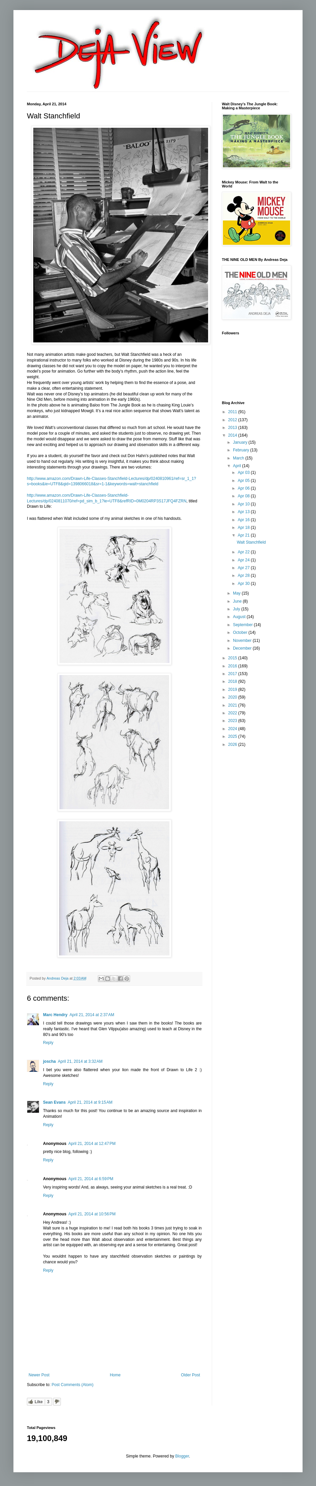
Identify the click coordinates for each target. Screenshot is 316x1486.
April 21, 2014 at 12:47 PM (91, 1143)
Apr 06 (244, 488)
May (237, 593)
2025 (233, 736)
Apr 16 (244, 519)
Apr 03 (244, 472)
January (240, 442)
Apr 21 (244, 535)
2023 (233, 720)
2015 (233, 658)
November (243, 640)
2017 (233, 673)
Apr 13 (244, 511)
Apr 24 (244, 560)
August (240, 616)
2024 (233, 728)
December (243, 648)
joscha (49, 1061)
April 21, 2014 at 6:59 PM (90, 1178)
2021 (233, 705)
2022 (233, 713)
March (239, 458)
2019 (233, 689)
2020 (233, 697)
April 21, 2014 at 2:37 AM (92, 1014)
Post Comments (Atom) (72, 1384)
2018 (233, 681)
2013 (233, 427)
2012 (233, 420)
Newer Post (39, 1375)
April (237, 465)
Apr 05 (244, 480)
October (240, 632)
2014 (233, 435)
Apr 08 (244, 496)
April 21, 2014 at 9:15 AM (90, 1102)
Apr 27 (244, 567)
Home (115, 1375)
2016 (233, 666)
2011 (233, 411)
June (238, 601)
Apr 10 (244, 504)
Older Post (190, 1375)
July (237, 609)
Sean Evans (54, 1102)
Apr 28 (244, 575)
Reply (48, 1042)
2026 (233, 744)
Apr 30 (244, 583)
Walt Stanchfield (251, 542)
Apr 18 (244, 527)
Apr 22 (244, 552)
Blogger (182, 1456)
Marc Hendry (55, 1014)
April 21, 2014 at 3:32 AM (80, 1061)
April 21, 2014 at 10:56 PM (91, 1214)
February (241, 450)
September (243, 624)
